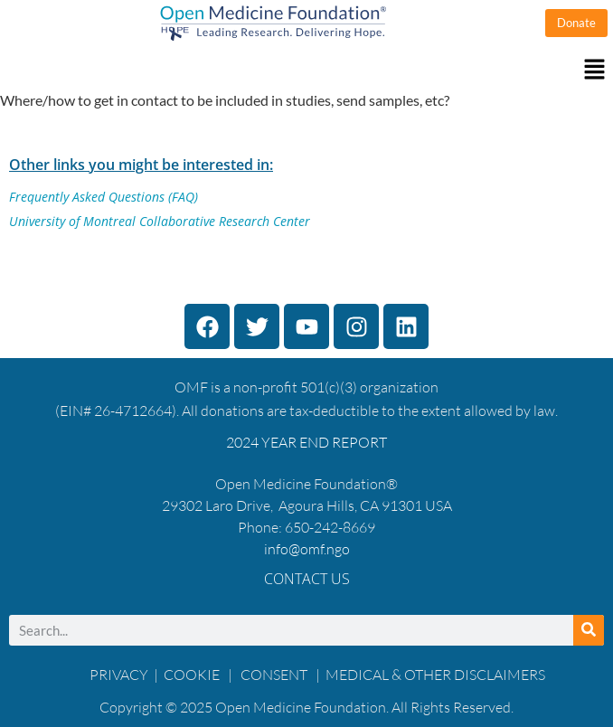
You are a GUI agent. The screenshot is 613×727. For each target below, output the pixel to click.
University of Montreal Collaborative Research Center (159, 221)
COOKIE (193, 675)
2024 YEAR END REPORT (306, 442)
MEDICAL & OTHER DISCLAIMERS (435, 675)
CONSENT (273, 675)
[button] (306, 70)
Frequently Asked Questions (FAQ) (103, 196)
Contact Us (307, 579)
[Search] (588, 630)
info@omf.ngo (307, 549)
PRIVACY (119, 675)
